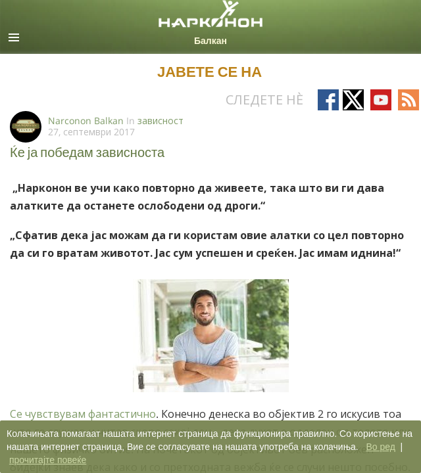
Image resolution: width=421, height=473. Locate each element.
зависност (160, 120)
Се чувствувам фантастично (83, 414)
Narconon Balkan (86, 120)
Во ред (380, 446)
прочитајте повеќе (47, 460)
